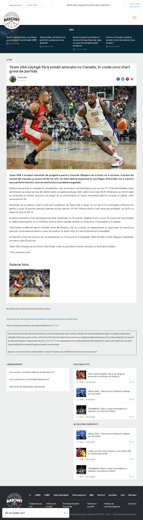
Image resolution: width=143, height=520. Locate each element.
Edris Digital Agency (78, 514)
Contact (132, 503)
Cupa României (61, 495)
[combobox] (15, 5)
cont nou (55, 325)
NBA (92, 495)
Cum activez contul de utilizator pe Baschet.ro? (31, 372)
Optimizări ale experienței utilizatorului (27, 386)
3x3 (123, 495)
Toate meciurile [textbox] (15, 5)
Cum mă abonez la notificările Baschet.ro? (29, 379)
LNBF (47, 495)
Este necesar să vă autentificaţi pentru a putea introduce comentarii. (42, 319)
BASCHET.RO (51, 341)
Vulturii (101, 495)
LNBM (38, 495)
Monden (132, 495)
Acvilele (113, 495)
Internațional (79, 495)
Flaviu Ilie (22, 77)
